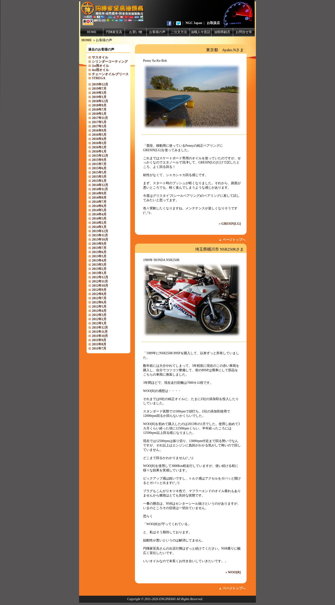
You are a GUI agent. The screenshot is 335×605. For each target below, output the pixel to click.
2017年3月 (99, 126)
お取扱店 (213, 23)
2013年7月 (99, 248)
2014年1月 (99, 227)
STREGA (98, 78)
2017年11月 (100, 118)
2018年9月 (99, 105)
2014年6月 (99, 206)
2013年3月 (99, 264)
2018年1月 (99, 114)
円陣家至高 (114, 32)
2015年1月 (99, 181)
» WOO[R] (233, 572)
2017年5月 (99, 122)
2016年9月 (99, 130)
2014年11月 (100, 189)
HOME (91, 32)
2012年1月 (99, 323)
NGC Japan (194, 23)
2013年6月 (99, 252)
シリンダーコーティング (110, 61)
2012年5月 (99, 306)
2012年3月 (99, 315)
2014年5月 (99, 210)
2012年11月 (100, 281)
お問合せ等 (244, 32)
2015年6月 (99, 168)
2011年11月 (100, 331)
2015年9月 (99, 160)
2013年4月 (99, 260)
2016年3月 (99, 143)
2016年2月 (99, 147)
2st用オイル (100, 66)
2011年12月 (100, 327)
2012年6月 (99, 302)
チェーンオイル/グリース (110, 74)
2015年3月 (99, 176)
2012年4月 (99, 311)
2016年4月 (99, 139)
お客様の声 (157, 32)
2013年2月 (99, 269)
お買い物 (135, 32)
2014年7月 (99, 202)
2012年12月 (100, 277)
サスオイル (100, 57)
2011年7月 (99, 348)
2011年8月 (99, 344)
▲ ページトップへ (232, 239)
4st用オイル (100, 70)
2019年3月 (99, 93)
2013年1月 (99, 273)
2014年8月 (99, 197)
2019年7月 (99, 88)
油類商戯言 (222, 32)
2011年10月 (100, 336)
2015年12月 (100, 155)
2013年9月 (99, 243)
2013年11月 (100, 235)
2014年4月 (99, 214)
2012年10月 (100, 285)
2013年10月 (100, 239)
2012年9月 (99, 290)
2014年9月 (99, 193)
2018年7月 (99, 109)
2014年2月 (99, 222)
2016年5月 (99, 134)
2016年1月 (99, 151)
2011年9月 (99, 340)
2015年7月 (99, 164)
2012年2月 (99, 319)
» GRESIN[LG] (230, 223)
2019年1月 (99, 97)
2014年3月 (99, 218)
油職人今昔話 (200, 32)
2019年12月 (100, 84)
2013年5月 (99, 256)
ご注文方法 (179, 32)
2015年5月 (99, 172)
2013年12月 (100, 231)
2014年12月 (100, 185)
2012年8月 (99, 294)
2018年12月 (100, 101)
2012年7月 (99, 298)
